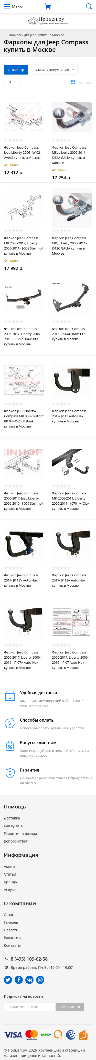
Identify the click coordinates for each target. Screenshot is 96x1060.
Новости (11, 930)
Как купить (13, 825)
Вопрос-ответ (16, 841)
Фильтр (16, 69)
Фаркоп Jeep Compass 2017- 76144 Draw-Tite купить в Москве (69, 333)
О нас (9, 914)
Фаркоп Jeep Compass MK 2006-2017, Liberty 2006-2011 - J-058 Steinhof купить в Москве (23, 246)
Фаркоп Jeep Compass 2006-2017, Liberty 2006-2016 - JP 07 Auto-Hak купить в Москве (70, 660)
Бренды (11, 881)
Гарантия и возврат (21, 833)
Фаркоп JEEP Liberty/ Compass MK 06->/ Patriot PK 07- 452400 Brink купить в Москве (24, 419)
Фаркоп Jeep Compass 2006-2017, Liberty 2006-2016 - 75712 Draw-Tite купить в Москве (22, 336)
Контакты (12, 945)
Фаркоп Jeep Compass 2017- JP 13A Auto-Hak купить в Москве (69, 580)
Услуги (10, 889)
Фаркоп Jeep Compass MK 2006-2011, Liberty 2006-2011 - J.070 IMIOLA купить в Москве (70, 501)
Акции (9, 866)
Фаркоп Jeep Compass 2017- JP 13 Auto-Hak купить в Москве (69, 416)
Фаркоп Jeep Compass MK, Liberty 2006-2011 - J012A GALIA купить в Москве (69, 155)
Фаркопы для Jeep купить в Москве (36, 35)
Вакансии (12, 937)
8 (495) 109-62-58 (29, 959)
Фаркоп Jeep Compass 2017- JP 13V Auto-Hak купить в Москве (21, 580)
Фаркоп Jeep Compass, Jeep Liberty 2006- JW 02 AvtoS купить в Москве (22, 152)
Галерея (11, 922)
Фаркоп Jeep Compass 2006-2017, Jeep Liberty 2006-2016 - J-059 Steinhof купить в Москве (23, 501)
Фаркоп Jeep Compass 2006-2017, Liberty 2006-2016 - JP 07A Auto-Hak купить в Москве (22, 660)
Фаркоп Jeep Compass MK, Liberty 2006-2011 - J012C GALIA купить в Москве (69, 246)
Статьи (10, 874)
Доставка (12, 818)
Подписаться (69, 1006)
